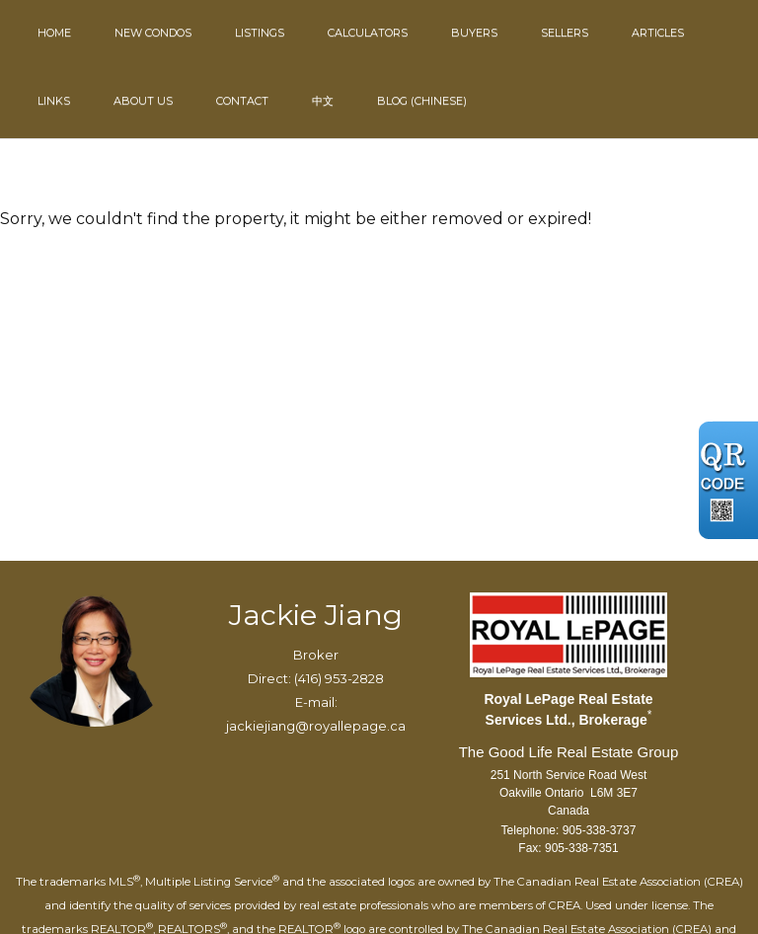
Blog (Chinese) (422, 101)
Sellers (564, 32)
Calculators (368, 32)
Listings (259, 32)
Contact (242, 101)
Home (54, 32)
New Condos (152, 32)
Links (54, 101)
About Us (143, 101)
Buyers (474, 32)
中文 (323, 101)
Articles (658, 32)
